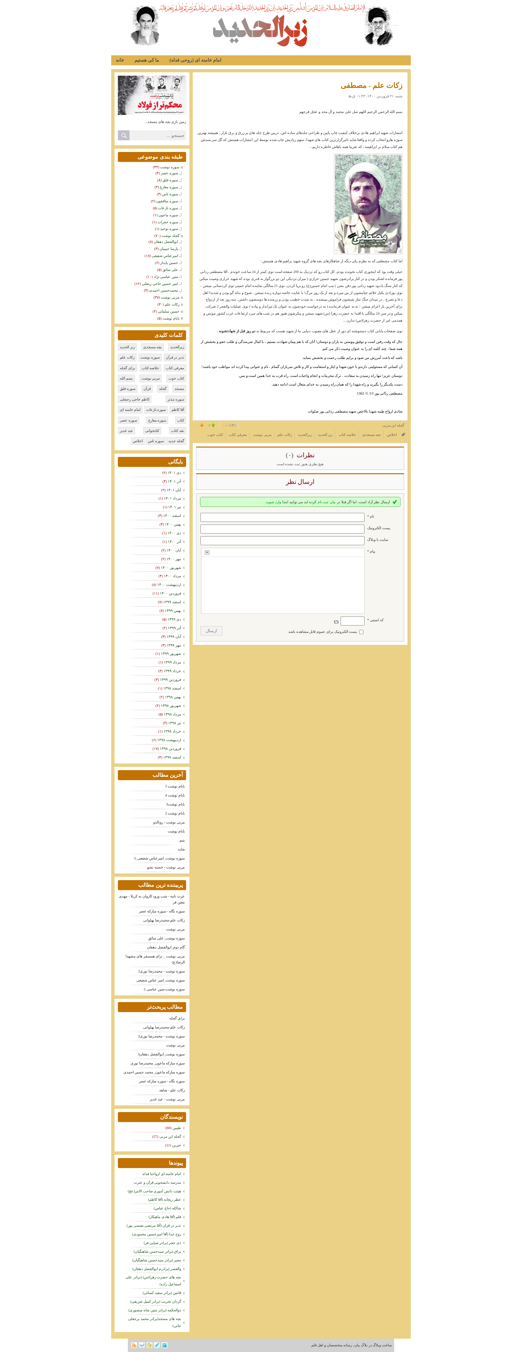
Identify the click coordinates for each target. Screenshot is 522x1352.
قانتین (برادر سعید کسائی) (161, 1293)
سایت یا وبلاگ (377, 540)
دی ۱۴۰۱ (174, 473)
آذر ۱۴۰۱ (174, 481)
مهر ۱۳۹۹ (173, 645)
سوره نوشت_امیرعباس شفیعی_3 (159, 858)
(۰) (290, 455)
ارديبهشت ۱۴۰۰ (169, 585)
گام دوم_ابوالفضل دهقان (166, 947)
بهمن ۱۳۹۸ (173, 697)
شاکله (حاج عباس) (167, 1208)
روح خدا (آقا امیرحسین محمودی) (156, 1234)
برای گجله (177, 1018)
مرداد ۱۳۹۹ (172, 662)
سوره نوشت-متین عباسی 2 (164, 989)
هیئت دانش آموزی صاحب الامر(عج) (154, 1191)
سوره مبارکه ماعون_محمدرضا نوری (157, 1063)
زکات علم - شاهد (172, 1090)
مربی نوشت (175, 929)
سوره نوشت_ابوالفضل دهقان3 (161, 1054)
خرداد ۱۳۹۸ (172, 731)
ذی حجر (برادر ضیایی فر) (162, 1243)
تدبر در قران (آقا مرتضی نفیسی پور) (154, 1225)
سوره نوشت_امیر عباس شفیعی (160, 980)
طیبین (176, 1128)
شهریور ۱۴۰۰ (171, 568)
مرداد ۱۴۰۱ (172, 498)
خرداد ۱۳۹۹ (172, 671)
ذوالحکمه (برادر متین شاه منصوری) (155, 1310)
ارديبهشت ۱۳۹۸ (169, 740)
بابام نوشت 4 (175, 795)
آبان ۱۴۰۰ (173, 550)
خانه (120, 60)
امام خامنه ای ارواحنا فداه (161, 1174)
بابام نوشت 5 (175, 786)
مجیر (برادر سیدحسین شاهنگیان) (156, 1260)
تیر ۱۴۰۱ (174, 507)
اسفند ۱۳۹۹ (172, 602)
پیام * (371, 551)
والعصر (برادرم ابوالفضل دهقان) (156, 1269)
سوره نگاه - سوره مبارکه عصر (162, 911)
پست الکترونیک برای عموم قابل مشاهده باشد (322, 632)
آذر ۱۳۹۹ (174, 628)
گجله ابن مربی (170, 1136)
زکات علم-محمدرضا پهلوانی (164, 920)
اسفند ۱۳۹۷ (172, 757)
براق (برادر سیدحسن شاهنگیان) (157, 1251)
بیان (333, 502)
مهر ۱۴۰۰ (173, 559)
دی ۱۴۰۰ (174, 533)
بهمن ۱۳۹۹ (173, 611)
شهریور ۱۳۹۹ (171, 654)
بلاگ (364, 1345)
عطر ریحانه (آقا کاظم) (164, 1199)
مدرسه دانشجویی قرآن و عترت (157, 1182)
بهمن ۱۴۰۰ (173, 524)
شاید (181, 849)
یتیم (182, 840)
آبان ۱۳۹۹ (173, 637)
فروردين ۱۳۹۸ (170, 748)
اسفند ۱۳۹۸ (172, 688)
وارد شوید (273, 502)
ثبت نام (323, 502)
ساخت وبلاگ (382, 1345)
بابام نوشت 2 (175, 813)
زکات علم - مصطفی (371, 85)
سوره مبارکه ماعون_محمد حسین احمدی (154, 1072)
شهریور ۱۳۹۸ (171, 705)
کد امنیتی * (375, 620)
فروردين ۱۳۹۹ (170, 679)
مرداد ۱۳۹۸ (172, 714)
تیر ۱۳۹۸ (174, 723)
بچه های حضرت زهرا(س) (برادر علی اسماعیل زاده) (153, 1280)
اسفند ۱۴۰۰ (172, 516)
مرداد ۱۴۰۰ (172, 576)
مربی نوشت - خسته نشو (166, 867)
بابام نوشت (176, 831)
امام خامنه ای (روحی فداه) (195, 60)
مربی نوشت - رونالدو (169, 822)
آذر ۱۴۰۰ (174, 542)
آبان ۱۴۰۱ (173, 490)
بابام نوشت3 (175, 804)
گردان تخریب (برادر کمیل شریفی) (155, 1301)
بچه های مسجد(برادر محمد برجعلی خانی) (154, 1322)
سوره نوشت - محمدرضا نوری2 (161, 971)
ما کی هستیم (146, 60)
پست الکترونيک (378, 528)
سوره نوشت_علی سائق (166, 938)
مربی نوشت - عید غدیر (167, 1099)
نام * (370, 516)
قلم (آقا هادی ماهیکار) (164, 1217)
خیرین (176, 1145)
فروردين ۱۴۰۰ (170, 593)
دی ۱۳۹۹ (174, 619)
